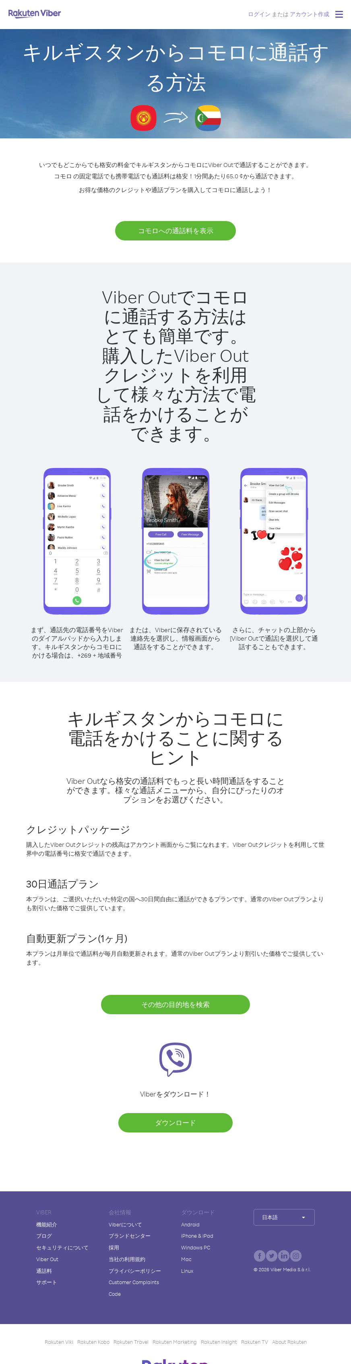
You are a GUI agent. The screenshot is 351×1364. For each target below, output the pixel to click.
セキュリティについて (62, 1247)
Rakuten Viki (59, 1342)
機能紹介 (46, 1224)
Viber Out (47, 1259)
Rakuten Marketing (175, 1342)
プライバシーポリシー (135, 1271)
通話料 (44, 1271)
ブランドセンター (130, 1235)
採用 (114, 1247)
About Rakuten (289, 1342)
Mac (186, 1259)
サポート (46, 1282)
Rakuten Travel (131, 1342)
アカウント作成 (309, 13)
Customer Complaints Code (134, 1288)
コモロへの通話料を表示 (175, 230)
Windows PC (195, 1247)
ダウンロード (175, 1122)
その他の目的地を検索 (175, 1004)
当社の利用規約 (127, 1259)
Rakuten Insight (219, 1342)
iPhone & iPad (197, 1235)
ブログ (44, 1235)
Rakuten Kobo (93, 1342)
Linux (187, 1271)
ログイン (259, 13)
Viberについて (125, 1224)
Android (190, 1224)
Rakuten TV (254, 1342)
